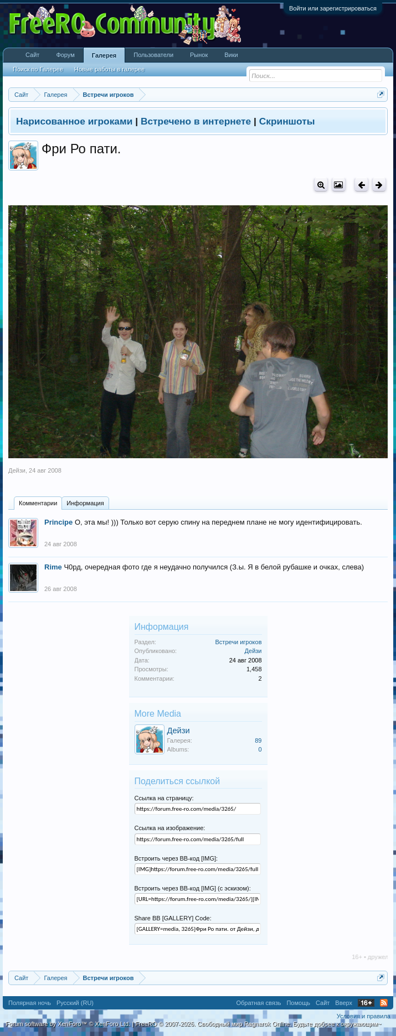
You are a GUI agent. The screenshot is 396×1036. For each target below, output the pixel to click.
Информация (85, 503)
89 (258, 740)
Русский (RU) (75, 1002)
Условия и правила (363, 1016)
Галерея (104, 55)
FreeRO (258, 1024)
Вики (231, 54)
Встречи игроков (238, 642)
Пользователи (153, 54)
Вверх (343, 1002)
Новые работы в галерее (109, 69)
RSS (384, 1003)
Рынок (199, 54)
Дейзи (16, 470)
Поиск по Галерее (38, 69)
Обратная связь (258, 1002)
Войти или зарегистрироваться (333, 8)
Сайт (32, 54)
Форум (65, 54)
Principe (58, 522)
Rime (53, 567)
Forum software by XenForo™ (68, 1024)
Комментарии (38, 503)
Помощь (298, 1002)
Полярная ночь (29, 1002)
